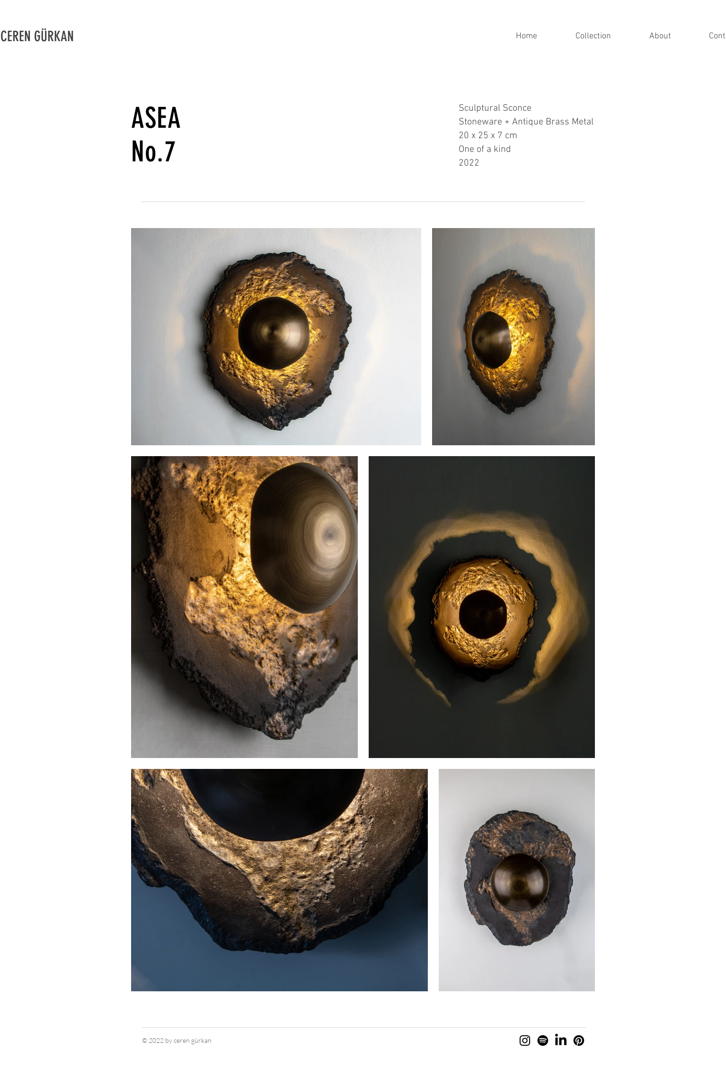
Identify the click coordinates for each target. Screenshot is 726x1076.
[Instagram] (525, 1040)
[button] (50, 36)
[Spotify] (543, 1040)
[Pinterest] (579, 1040)
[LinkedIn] (561, 1040)
